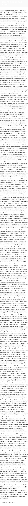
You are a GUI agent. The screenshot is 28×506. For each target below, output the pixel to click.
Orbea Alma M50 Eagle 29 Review (9, 494)
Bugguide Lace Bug (9, 492)
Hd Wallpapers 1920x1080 (11, 496)
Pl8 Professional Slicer (21, 492)
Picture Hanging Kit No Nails (7, 490)
